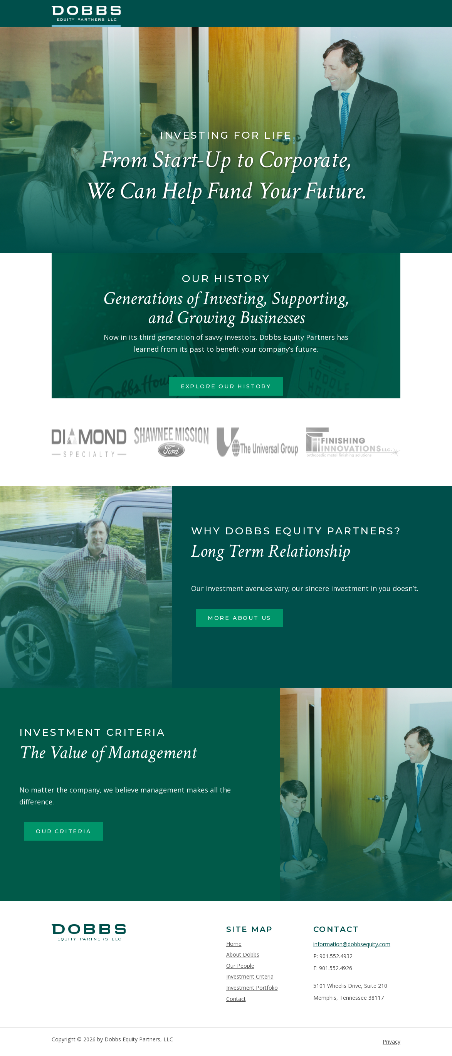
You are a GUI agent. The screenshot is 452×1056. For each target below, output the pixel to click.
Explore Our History (226, 386)
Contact (236, 998)
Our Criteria (63, 831)
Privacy (391, 1041)
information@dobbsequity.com (351, 944)
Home (234, 943)
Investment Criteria (250, 976)
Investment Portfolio (252, 987)
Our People (240, 965)
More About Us (239, 617)
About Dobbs (242, 954)
